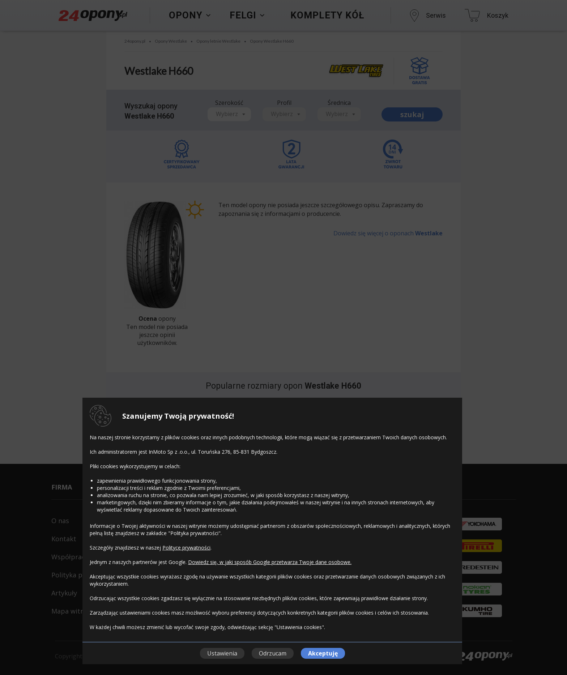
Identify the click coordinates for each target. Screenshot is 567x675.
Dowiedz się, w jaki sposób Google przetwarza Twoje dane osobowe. (269, 562)
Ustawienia (222, 653)
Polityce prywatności (186, 547)
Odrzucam (272, 653)
